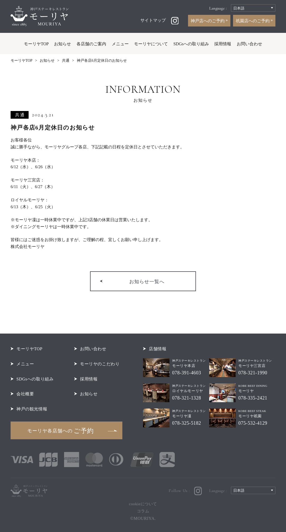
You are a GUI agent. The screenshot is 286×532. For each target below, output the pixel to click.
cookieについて (143, 504)
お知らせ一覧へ (146, 281)
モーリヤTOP (36, 44)
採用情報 (222, 44)
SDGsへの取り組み (191, 44)
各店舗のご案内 (91, 44)
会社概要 (25, 394)
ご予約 (60, 430)
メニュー (120, 44)
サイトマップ (153, 20)
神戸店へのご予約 (208, 21)
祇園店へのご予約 (253, 21)
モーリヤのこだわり (100, 364)
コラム (143, 511)
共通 (65, 61)
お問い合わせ (249, 44)
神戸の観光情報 (31, 409)
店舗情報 (157, 349)
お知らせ (62, 44)
